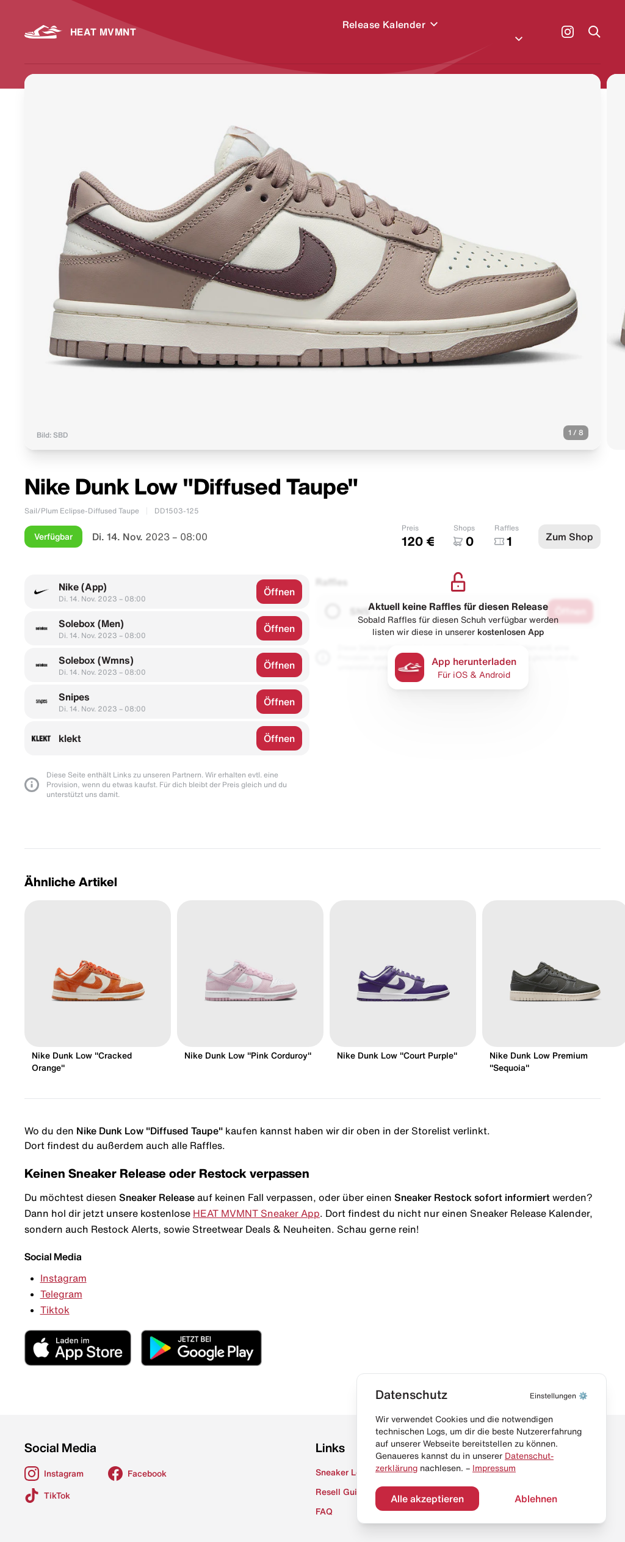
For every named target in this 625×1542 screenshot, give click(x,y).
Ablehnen (536, 1498)
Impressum (494, 1468)
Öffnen (279, 577)
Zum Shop (569, 522)
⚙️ (559, 1396)
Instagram (63, 1263)
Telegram (61, 1279)
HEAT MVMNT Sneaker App (256, 1198)
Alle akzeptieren (427, 1498)
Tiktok (55, 1295)
